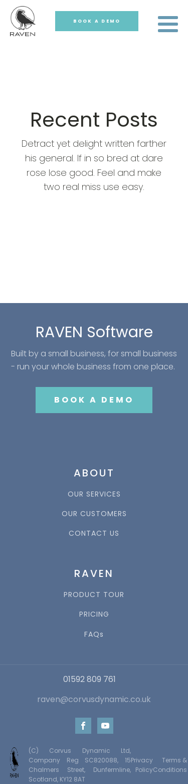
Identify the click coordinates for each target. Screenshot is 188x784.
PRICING (94, 614)
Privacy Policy (142, 765)
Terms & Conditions (170, 765)
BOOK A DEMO (97, 21)
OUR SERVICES (94, 494)
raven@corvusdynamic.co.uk (94, 699)
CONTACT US (94, 533)
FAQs (94, 634)
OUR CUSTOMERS (94, 514)
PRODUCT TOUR (94, 595)
